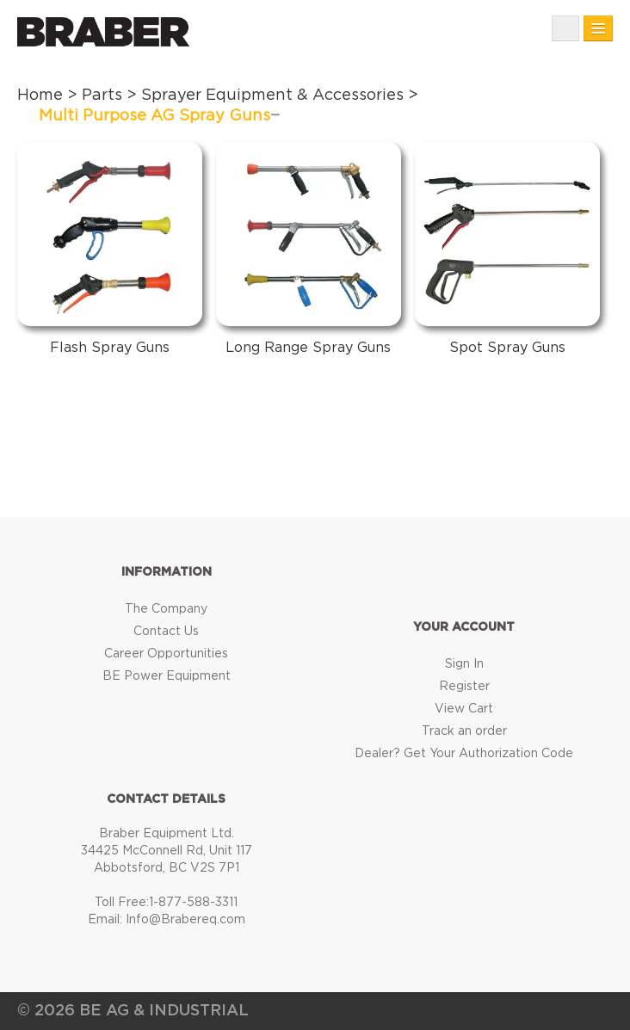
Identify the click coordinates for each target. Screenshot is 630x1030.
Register (464, 687)
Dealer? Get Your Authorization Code (464, 754)
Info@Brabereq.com (185, 920)
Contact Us (166, 632)
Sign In (464, 664)
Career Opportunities (166, 654)
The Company (166, 609)
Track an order (464, 731)
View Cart (464, 709)
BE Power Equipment (166, 676)
